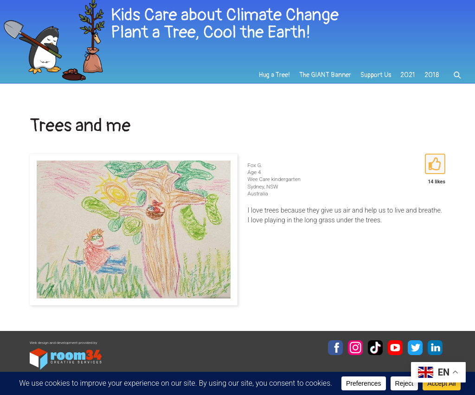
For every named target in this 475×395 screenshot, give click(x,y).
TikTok (375, 347)
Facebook (335, 347)
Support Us (375, 75)
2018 (431, 75)
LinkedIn (435, 347)
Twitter (415, 347)
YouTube (395, 347)
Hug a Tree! (274, 75)
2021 (407, 75)
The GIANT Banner (325, 75)
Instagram (355, 347)
